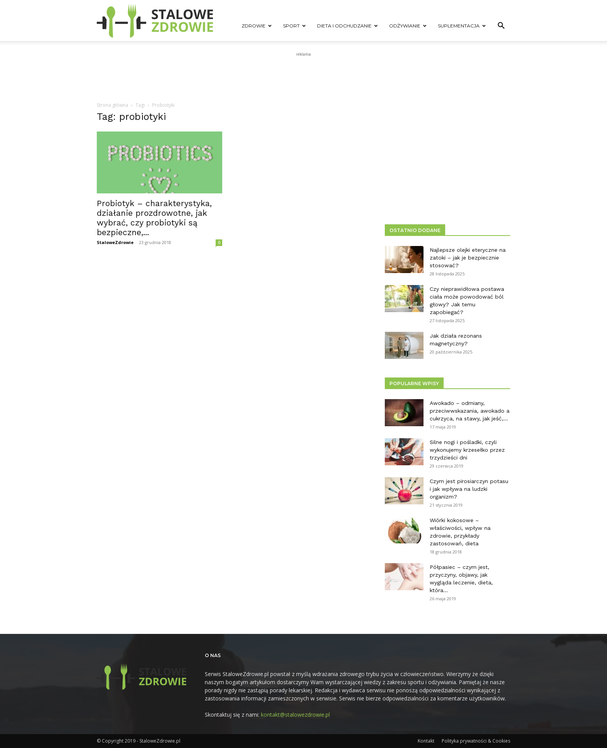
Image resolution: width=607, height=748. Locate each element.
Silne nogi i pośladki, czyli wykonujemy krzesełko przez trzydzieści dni (467, 450)
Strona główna (112, 105)
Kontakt (426, 741)
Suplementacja (462, 26)
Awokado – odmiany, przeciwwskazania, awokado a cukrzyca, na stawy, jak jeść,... (469, 411)
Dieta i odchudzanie (347, 26)
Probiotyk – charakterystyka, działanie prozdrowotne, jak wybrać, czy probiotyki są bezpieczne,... (154, 217)
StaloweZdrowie (115, 242)
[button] (501, 26)
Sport (294, 26)
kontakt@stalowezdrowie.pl (295, 714)
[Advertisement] (303, 75)
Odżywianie (408, 26)
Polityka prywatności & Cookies (476, 741)
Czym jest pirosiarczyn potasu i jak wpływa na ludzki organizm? (469, 489)
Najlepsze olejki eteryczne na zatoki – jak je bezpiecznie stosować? (468, 257)
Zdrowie (257, 26)
